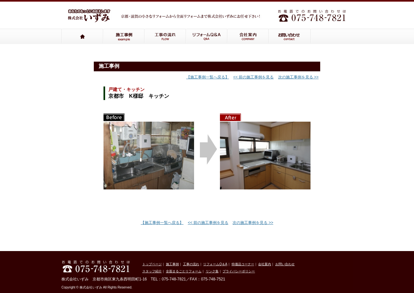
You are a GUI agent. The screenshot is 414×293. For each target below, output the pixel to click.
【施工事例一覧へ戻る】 (207, 77)
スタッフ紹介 (152, 271)
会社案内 (248, 36)
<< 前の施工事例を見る (253, 77)
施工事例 (124, 36)
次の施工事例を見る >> (298, 77)
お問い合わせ (290, 36)
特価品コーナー (243, 264)
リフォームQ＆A (206, 36)
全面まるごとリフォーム (184, 271)
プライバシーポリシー (239, 271)
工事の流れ (165, 36)
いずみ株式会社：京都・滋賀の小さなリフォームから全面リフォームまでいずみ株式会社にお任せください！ (90, 18)
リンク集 (212, 271)
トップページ (82, 36)
